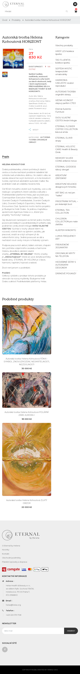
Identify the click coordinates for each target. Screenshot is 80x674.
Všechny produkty (64, 45)
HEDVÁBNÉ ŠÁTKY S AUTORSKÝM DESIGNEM (65, 265)
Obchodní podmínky (11, 558)
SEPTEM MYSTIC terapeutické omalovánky (63, 71)
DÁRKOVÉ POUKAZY (65, 273)
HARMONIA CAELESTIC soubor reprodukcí (64, 83)
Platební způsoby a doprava (14, 562)
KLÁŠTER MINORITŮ (65, 230)
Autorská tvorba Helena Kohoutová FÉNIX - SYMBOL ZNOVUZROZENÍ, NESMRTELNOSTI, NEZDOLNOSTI (27, 361)
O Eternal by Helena (11, 546)
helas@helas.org (13, 605)
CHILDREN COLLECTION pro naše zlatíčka (66, 221)
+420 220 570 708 (13, 615)
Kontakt (5, 554)
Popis (5, 156)
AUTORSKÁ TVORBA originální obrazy (39, 139)
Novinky (5, 550)
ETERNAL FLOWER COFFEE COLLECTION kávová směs (66, 129)
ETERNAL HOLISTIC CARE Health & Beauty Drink (66, 149)
